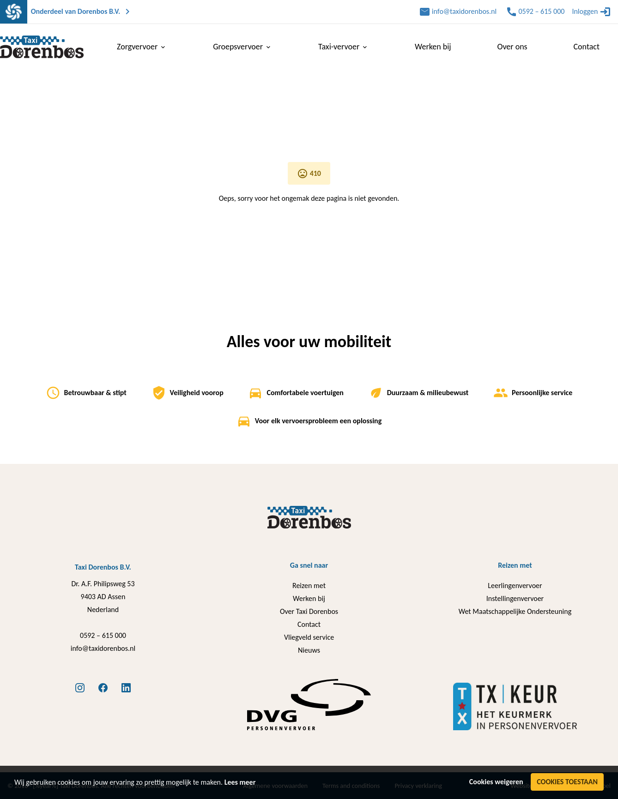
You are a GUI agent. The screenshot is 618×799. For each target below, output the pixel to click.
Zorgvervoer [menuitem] (142, 47)
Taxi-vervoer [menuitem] (343, 47)
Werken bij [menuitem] (433, 47)
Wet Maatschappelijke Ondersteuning (515, 611)
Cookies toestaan (567, 781)
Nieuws (309, 650)
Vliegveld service (309, 637)
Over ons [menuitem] (512, 47)
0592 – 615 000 (103, 635)
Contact (309, 624)
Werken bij (309, 598)
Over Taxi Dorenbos (309, 611)
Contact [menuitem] (587, 47)
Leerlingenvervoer (515, 585)
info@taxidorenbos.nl (103, 648)
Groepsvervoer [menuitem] (242, 47)
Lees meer (240, 782)
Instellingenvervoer (515, 598)
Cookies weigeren (496, 781)
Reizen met (309, 585)
